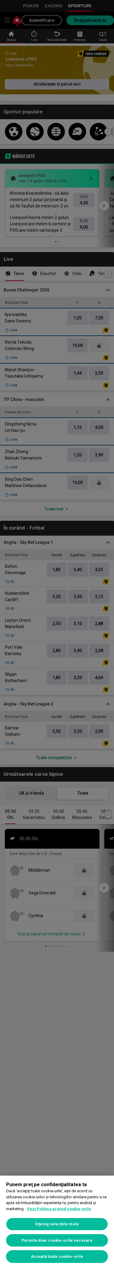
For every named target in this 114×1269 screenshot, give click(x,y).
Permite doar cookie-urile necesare (57, 1240)
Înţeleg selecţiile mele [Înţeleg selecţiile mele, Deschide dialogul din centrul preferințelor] (57, 1224)
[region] (57, 1222)
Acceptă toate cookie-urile (57, 1256)
